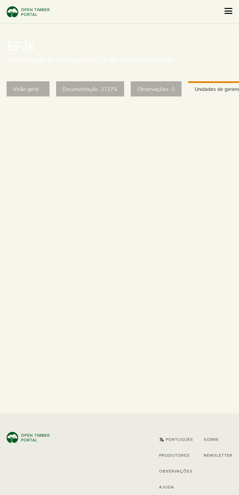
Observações (175, 472)
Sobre (211, 440)
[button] (176, 439)
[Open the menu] (228, 11)
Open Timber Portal (28, 11)
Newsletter (218, 456)
